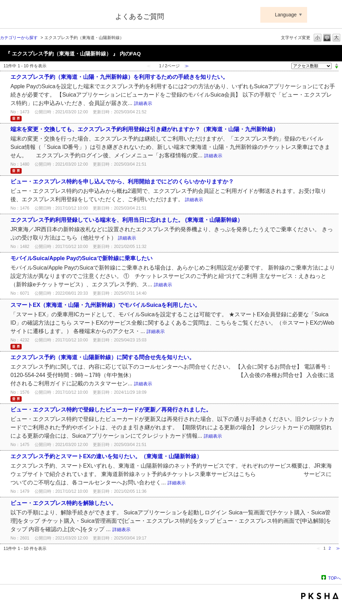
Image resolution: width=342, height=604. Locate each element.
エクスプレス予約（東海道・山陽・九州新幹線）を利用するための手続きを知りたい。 (122, 77)
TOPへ (334, 578)
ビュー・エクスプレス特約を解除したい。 (63, 503)
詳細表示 (143, 103)
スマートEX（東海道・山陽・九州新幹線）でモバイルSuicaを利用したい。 (105, 305)
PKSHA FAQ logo (320, 596)
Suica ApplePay (53, 15)
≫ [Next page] (338, 548)
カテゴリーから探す (19, 37)
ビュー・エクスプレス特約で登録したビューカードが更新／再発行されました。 (110, 410)
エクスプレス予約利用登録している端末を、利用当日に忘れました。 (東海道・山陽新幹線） (126, 220)
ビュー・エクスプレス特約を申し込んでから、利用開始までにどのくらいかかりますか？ (122, 181)
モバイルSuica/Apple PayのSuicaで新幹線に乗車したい (81, 258)
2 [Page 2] (330, 548)
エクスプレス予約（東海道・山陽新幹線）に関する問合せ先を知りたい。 (102, 357)
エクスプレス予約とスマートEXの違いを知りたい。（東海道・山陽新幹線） (106, 456)
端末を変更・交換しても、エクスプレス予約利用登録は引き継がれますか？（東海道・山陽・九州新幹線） (144, 129)
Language (286, 14)
